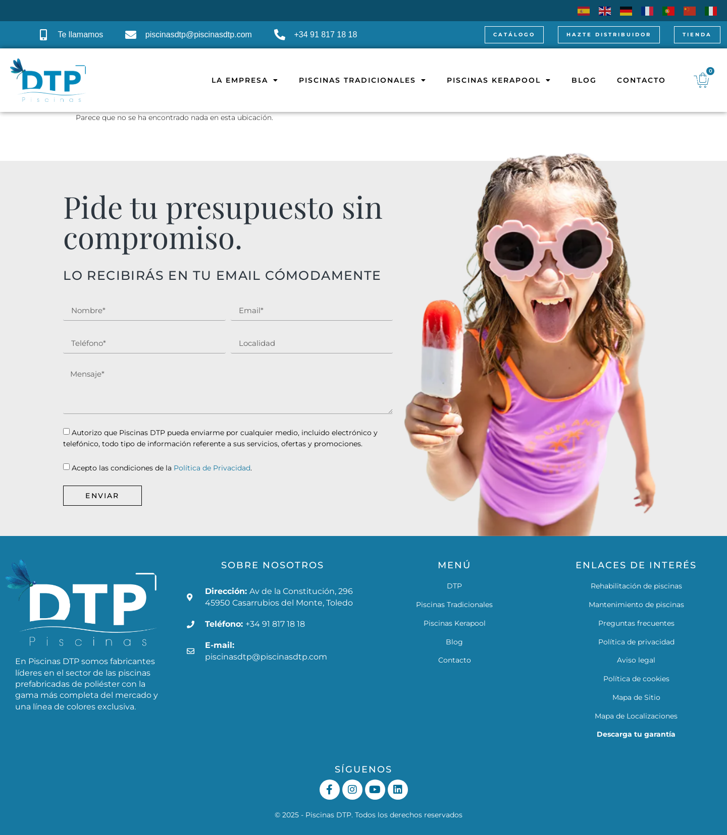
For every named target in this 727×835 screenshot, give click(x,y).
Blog (575, 80)
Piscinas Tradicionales (354, 80)
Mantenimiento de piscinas (636, 604)
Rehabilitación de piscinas (636, 585)
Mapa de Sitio (636, 697)
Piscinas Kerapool (490, 80)
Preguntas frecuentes (636, 623)
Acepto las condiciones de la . (162, 467)
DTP (454, 585)
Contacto (632, 80)
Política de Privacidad (212, 467)
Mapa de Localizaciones (636, 716)
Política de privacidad (636, 641)
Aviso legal (636, 660)
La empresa (236, 80)
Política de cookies (636, 678)
